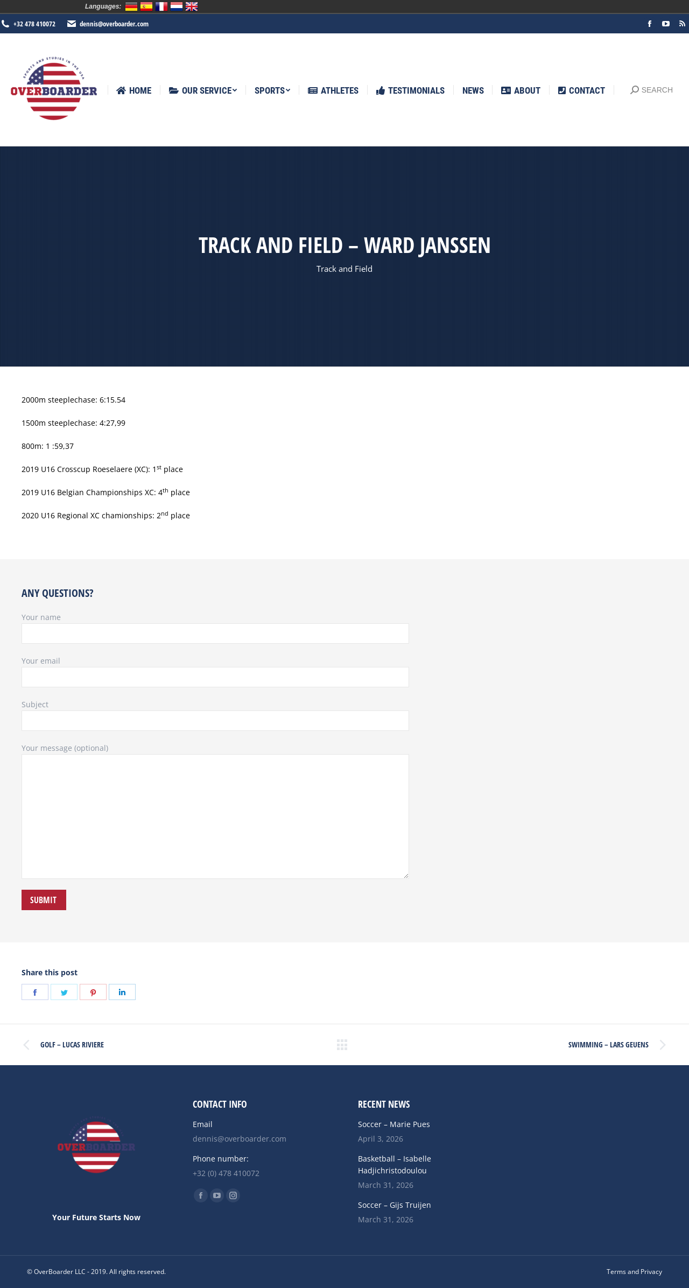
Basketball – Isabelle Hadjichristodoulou (394, 1164)
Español (146, 6)
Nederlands (176, 6)
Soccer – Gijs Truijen (394, 1205)
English (191, 6)
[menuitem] (133, 90)
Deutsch (131, 6)
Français (161, 6)
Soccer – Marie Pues (394, 1124)
